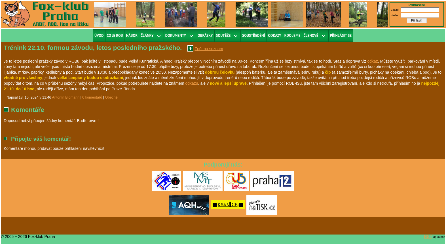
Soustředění (253, 35)
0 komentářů (92, 97)
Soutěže (223, 35)
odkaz (372, 61)
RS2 (428, 236)
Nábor (132, 35)
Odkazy (274, 35)
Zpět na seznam (209, 48)
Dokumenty (175, 35)
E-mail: (395, 9)
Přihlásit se (341, 35)
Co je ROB (115, 35)
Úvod (99, 35)
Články (147, 35)
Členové (310, 35)
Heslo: (395, 15)
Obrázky (205, 35)
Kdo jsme (292, 35)
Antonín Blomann (65, 97)
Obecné (111, 97)
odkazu (191, 83)
